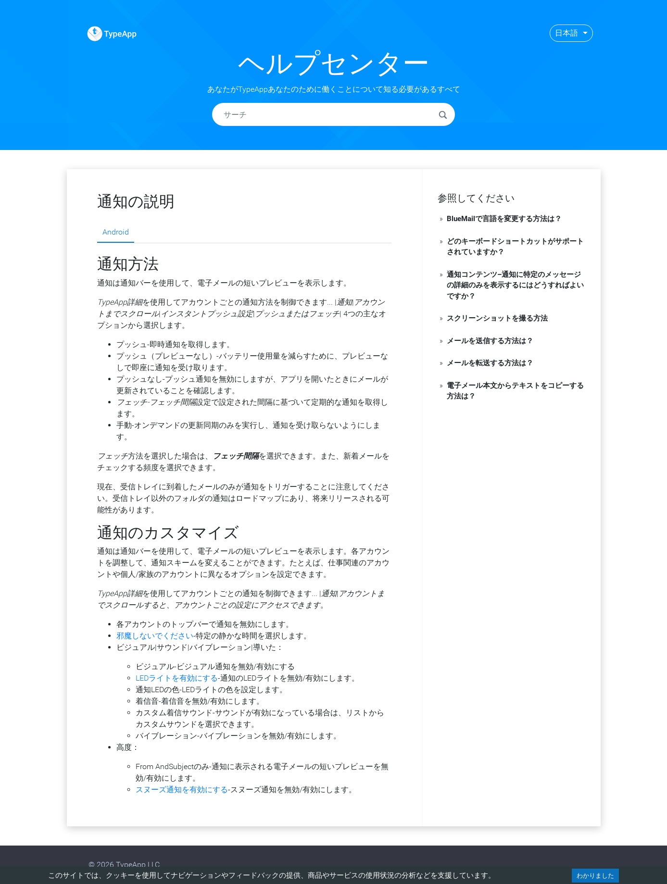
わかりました (595, 875)
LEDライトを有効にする (177, 678)
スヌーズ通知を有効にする (182, 789)
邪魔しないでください (154, 635)
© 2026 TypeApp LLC (124, 864)
